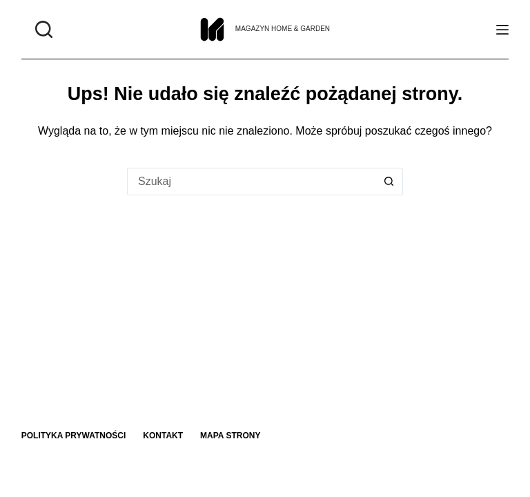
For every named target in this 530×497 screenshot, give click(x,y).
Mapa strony (230, 435)
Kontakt (163, 435)
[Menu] (502, 29)
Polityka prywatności (73, 435)
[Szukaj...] (251, 181)
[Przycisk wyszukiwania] (389, 181)
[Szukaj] (43, 29)
